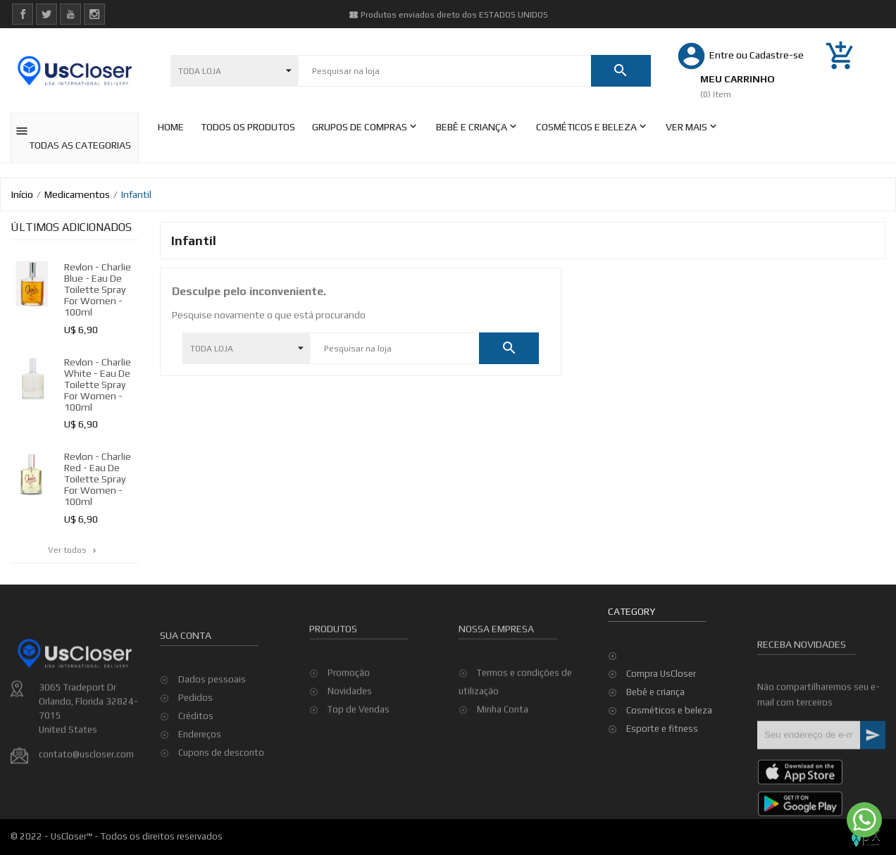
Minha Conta (502, 755)
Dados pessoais (212, 743)
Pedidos (195, 761)
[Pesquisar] (444, 71)
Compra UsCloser (661, 673)
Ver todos (73, 550)
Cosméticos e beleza (669, 710)
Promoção (349, 718)
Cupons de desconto (221, 816)
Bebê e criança (655, 692)
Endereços (199, 798)
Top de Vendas (359, 755)
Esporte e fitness (662, 728)
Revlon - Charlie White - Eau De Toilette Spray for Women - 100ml (97, 384)
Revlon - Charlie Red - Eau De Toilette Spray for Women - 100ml (97, 479)
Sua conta (185, 699)
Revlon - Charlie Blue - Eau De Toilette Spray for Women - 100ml (97, 289)
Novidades (350, 737)
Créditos (195, 780)
